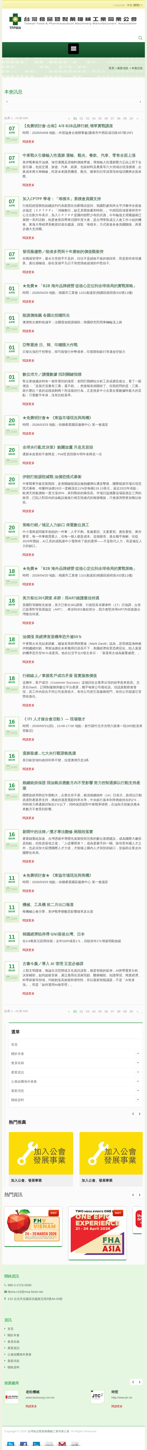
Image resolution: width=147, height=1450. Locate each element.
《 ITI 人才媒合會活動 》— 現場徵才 (53, 718)
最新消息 (122, 68)
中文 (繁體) (133, 5)
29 (131, 118)
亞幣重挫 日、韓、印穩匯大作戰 (50, 344)
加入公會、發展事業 (26, 1180)
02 (81, 118)
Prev (139, 1114)
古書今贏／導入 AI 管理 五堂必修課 (52, 963)
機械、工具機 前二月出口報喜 (48, 904)
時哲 (114, 1391)
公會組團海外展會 (24, 1081)
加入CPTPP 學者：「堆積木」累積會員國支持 (61, 198)
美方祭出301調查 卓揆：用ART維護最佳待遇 (60, 597)
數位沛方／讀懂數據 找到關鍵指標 (51, 374)
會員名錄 (17, 1063)
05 (100, 118)
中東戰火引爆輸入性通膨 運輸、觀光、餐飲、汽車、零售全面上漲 (78, 155)
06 (106, 118)
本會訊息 (137, 68)
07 (112, 118)
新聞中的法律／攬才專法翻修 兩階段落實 (57, 831)
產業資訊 (17, 1072)
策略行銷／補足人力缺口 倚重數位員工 (55, 524)
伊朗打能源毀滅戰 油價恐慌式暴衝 (51, 476)
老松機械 (32, 1391)
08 (118, 118)
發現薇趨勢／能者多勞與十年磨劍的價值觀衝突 (63, 251)
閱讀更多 (28, 141)
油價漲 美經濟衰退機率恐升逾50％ (52, 636)
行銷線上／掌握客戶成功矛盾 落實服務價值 (59, 675)
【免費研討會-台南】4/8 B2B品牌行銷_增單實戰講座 (67, 125)
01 (75, 118)
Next (133, 1114)
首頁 (111, 68)
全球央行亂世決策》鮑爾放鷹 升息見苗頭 (57, 447)
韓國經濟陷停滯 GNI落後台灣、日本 (53, 934)
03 (87, 118)
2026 (11, 139)
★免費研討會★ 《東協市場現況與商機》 (57, 417)
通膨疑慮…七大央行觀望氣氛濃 (49, 753)
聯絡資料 (17, 1100)
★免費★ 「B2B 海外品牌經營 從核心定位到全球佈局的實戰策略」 (79, 285)
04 (94, 118)
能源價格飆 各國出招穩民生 (46, 315)
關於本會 (17, 1053)
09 (125, 118)
